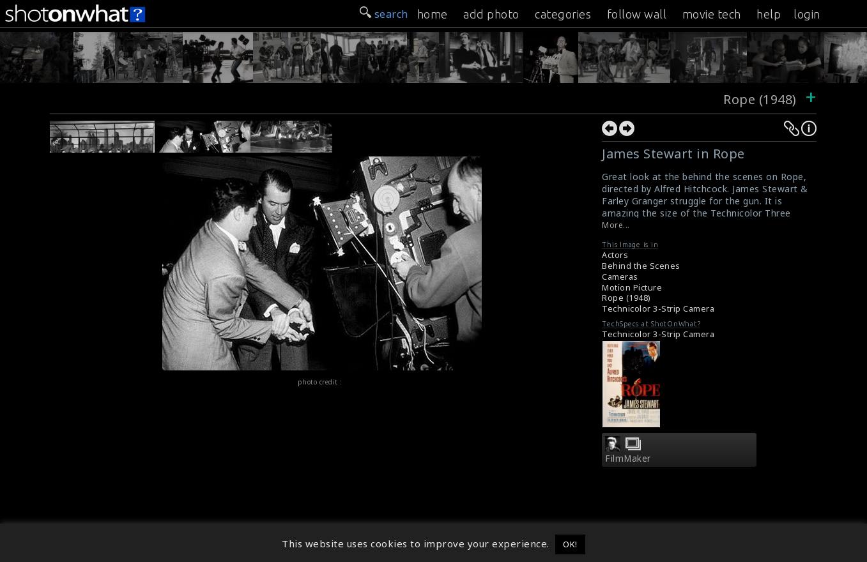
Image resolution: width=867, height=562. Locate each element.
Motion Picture (632, 287)
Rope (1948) (760, 99)
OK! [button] (570, 544)
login (807, 14)
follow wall (637, 14)
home (432, 14)
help (768, 14)
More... (616, 225)
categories (563, 14)
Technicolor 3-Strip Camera (658, 308)
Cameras (620, 276)
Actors (615, 255)
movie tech (711, 14)
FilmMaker (628, 458)
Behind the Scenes (641, 266)
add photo (491, 14)
